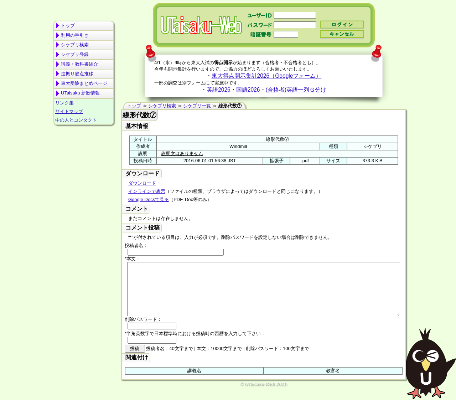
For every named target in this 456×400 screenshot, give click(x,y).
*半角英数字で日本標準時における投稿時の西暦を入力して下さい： (195, 344)
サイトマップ (69, 111)
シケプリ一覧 (197, 105)
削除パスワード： (143, 330)
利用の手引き (75, 35)
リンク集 (64, 103)
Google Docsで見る (148, 199)
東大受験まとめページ (84, 83)
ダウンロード (142, 183)
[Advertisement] (84, 155)
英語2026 (218, 90)
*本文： (132, 258)
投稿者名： (136, 245)
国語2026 (248, 90)
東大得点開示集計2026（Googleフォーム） (267, 76)
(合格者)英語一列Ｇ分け (296, 90)
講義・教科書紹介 (79, 64)
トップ (68, 25)
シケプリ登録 (75, 54)
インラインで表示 (146, 191)
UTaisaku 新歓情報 (80, 93)
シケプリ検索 (75, 44)
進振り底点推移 (77, 73)
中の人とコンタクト (76, 120)
